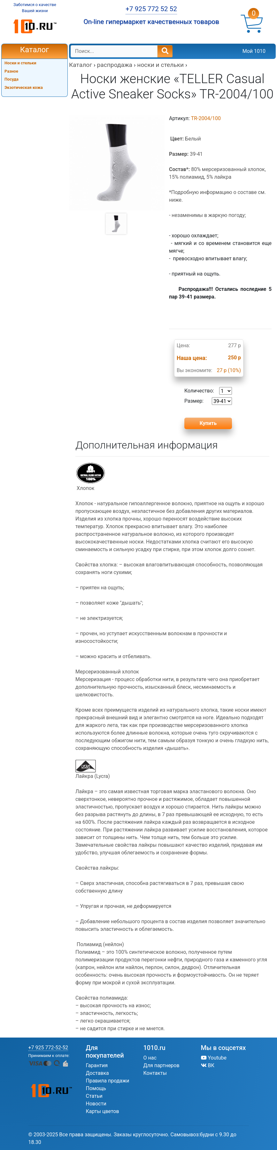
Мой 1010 (253, 51)
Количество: (208, 391)
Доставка (97, 1073)
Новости (96, 1104)
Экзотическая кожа (23, 87)
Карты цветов (102, 1111)
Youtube (214, 1058)
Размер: (208, 401)
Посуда (11, 79)
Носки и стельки (20, 63)
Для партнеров (161, 1065)
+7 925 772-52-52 (48, 1048)
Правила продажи (107, 1081)
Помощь (96, 1088)
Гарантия (97, 1065)
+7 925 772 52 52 (151, 9)
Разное (11, 71)
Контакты (155, 1073)
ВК (207, 1065)
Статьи (94, 1096)
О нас (150, 1058)
